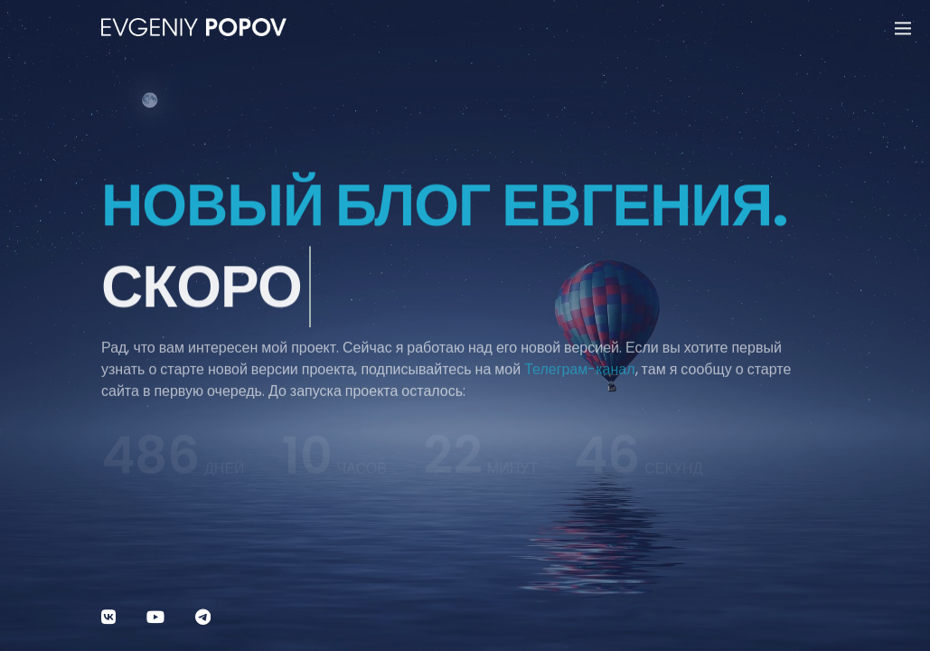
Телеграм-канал (579, 378)
